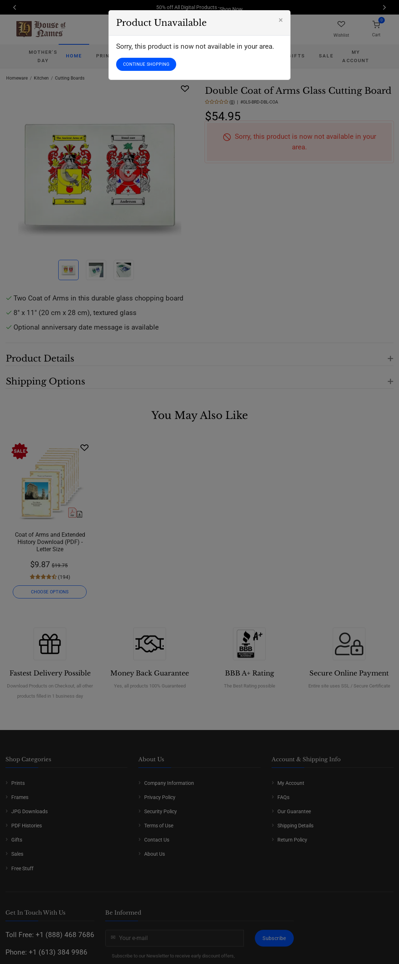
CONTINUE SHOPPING (146, 64)
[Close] (281, 20)
